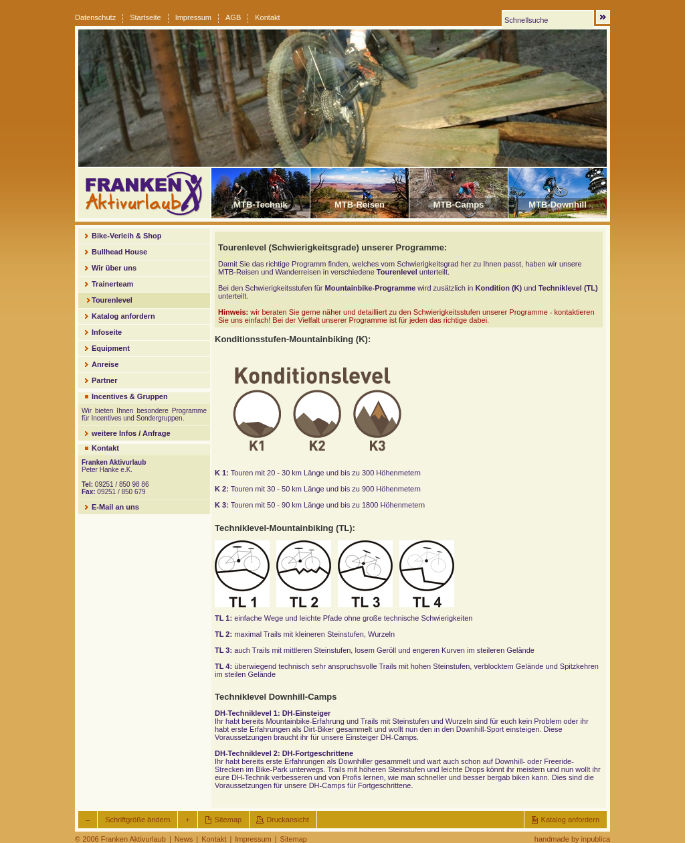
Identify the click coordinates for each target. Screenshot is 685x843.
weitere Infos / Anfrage (131, 433)
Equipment (111, 348)
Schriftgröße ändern (137, 820)
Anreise (105, 364)
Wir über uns (114, 268)
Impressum (193, 17)
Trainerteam (112, 284)
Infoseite (107, 332)
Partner (105, 380)
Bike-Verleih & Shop (127, 236)
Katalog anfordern (123, 316)
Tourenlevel (112, 300)
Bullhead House (119, 252)
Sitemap (228, 820)
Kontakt (267, 17)
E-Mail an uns (115, 507)
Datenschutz (95, 17)
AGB (233, 17)
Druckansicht (287, 820)
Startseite (145, 17)
